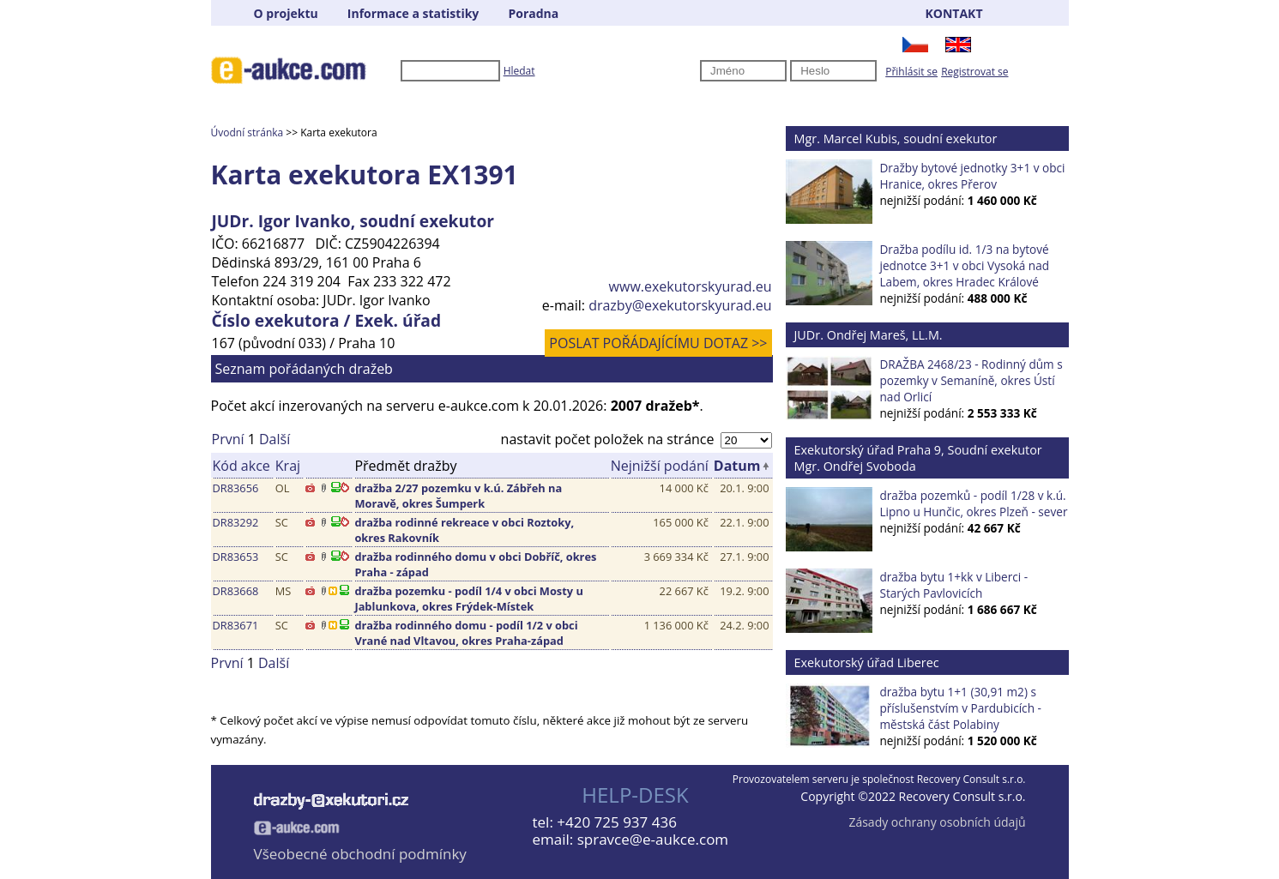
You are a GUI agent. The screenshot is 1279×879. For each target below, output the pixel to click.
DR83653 (236, 556)
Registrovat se (974, 71)
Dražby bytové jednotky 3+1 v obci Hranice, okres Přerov (972, 176)
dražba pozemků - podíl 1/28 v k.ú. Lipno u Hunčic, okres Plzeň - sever (974, 503)
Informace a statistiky (413, 13)
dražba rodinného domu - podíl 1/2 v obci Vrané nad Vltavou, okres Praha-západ (465, 632)
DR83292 (236, 522)
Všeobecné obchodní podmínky (360, 854)
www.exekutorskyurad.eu (690, 286)
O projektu (286, 13)
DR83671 (236, 625)
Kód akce (241, 465)
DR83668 (236, 591)
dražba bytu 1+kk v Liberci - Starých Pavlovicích (954, 585)
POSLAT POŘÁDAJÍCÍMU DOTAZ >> (658, 343)
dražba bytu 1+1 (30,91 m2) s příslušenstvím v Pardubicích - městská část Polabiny (960, 707)
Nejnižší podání (660, 465)
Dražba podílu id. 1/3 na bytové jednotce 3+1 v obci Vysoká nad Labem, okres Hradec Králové (965, 265)
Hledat (519, 70)
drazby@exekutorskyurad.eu (679, 305)
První (228, 439)
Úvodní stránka (247, 132)
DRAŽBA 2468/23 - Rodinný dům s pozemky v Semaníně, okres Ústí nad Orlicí (971, 380)
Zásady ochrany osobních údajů (936, 822)
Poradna (533, 13)
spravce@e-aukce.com (652, 839)
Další (274, 439)
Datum (737, 465)
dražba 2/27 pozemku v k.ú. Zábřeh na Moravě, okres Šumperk (458, 495)
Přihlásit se (911, 71)
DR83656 (236, 488)
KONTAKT (954, 13)
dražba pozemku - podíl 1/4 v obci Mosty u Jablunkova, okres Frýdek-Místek (468, 598)
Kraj (287, 465)
